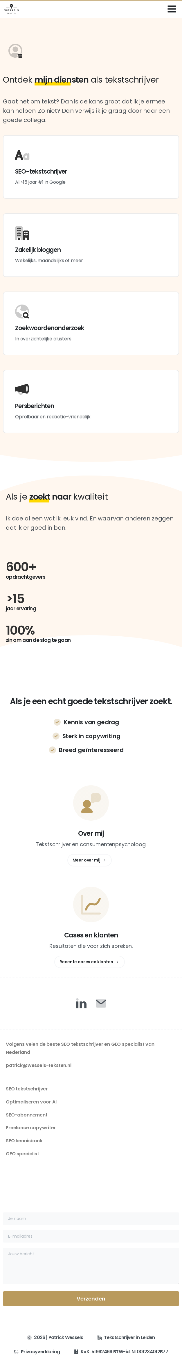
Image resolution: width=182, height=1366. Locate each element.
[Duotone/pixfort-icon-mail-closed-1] (101, 1003)
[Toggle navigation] (172, 9)
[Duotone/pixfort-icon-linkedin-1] (81, 1003)
